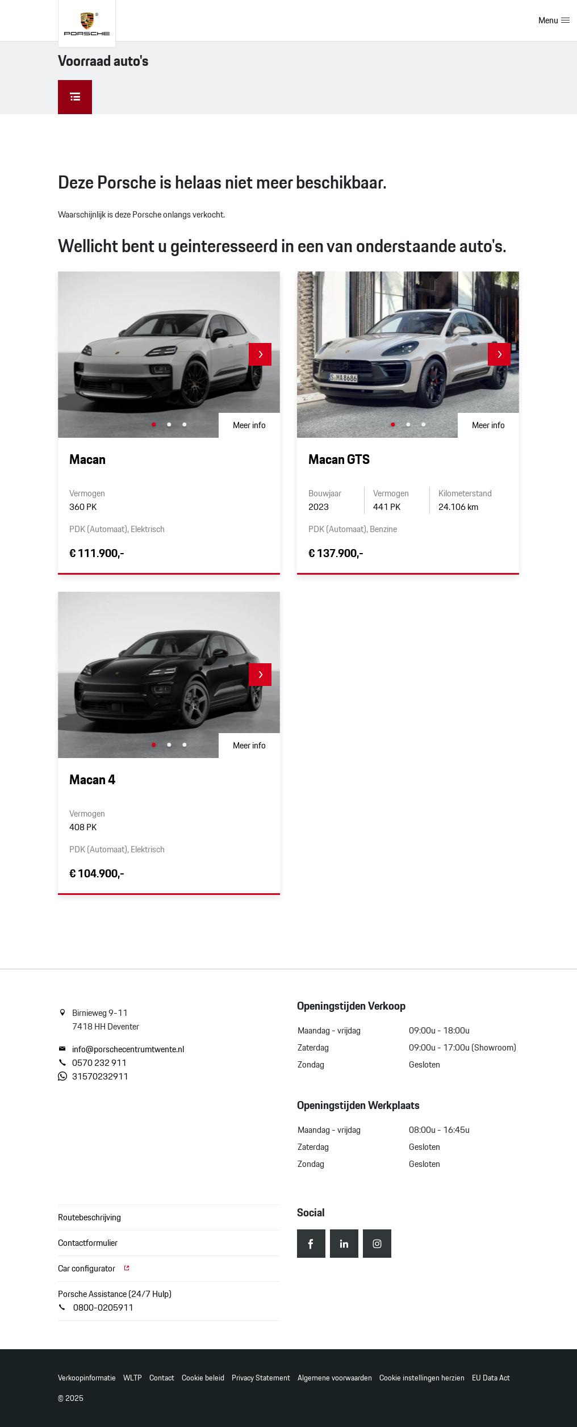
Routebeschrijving (89, 1217)
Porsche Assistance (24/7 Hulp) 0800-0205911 (115, 1301)
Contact (161, 1378)
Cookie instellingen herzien (422, 1378)
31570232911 (93, 1076)
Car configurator (94, 1268)
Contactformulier (88, 1243)
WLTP (132, 1378)
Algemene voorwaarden (335, 1378)
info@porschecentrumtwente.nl (121, 1049)
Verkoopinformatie (87, 1378)
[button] (260, 354)
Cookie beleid (203, 1378)
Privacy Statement (261, 1378)
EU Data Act (491, 1378)
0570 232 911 (92, 1063)
